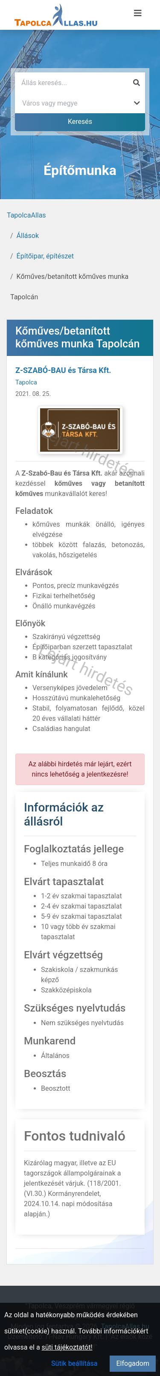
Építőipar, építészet (45, 256)
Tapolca (26, 382)
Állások (28, 236)
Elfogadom (132, 1363)
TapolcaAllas (26, 215)
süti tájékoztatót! (67, 1347)
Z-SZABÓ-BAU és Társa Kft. (63, 370)
